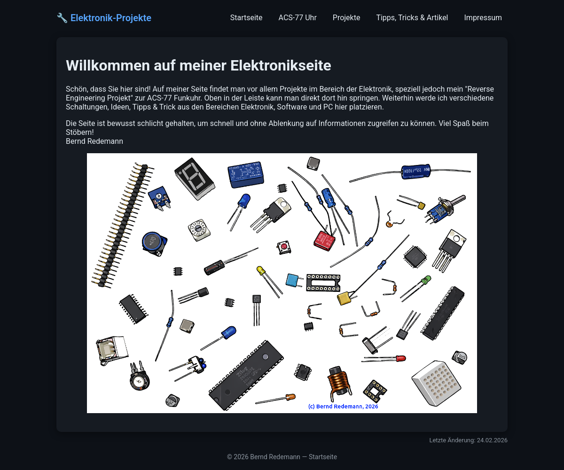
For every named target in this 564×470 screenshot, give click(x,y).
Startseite (246, 17)
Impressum (483, 17)
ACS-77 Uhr (298, 17)
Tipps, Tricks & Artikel (412, 17)
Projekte (346, 17)
